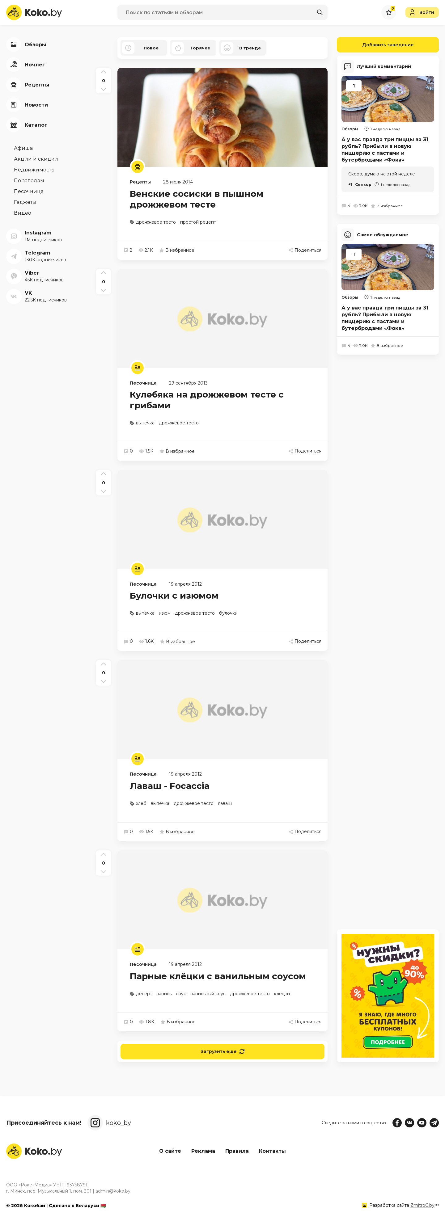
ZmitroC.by (422, 1205)
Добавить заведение (375, 45)
